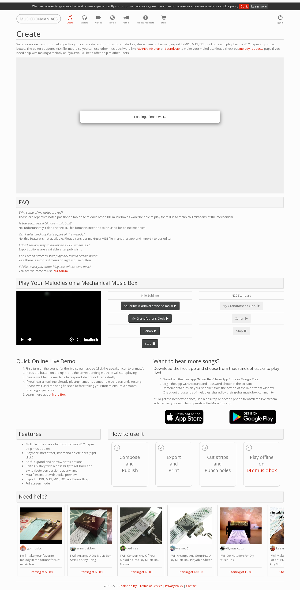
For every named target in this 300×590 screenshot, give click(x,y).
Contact (191, 586)
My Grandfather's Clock (150, 318)
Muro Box (59, 394)
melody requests (251, 48)
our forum (60, 271)
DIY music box (262, 470)
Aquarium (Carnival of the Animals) (150, 306)
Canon (150, 331)
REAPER (142, 48)
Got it (244, 6)
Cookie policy (128, 586)
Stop (150, 343)
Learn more (259, 6)
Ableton (154, 48)
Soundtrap (172, 48)
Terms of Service (151, 586)
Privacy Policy (174, 586)
